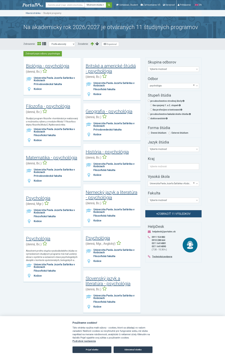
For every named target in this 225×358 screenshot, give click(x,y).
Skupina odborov (162, 62)
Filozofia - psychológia (48, 106)
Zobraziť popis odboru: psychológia (42, 53)
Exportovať (111, 44)
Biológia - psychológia (47, 66)
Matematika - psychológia (51, 157)
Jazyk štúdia (158, 142)
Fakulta (154, 193)
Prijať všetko (92, 349)
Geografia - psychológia (109, 111)
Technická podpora (162, 256)
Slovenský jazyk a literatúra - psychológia (108, 281)
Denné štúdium (158, 133)
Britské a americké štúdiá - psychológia (111, 68)
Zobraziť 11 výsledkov (173, 213)
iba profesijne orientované (166, 109)
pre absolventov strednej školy (166, 101)
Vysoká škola (159, 177)
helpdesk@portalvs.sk (164, 231)
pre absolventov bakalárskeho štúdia (169, 114)
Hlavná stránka (33, 13)
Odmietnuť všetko (133, 349)
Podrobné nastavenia (84, 341)
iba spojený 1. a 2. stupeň (165, 105)
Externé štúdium (180, 133)
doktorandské (158, 118)
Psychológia (38, 198)
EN (198, 5)
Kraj (151, 159)
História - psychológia (107, 152)
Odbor (153, 79)
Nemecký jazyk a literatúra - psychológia (111, 195)
